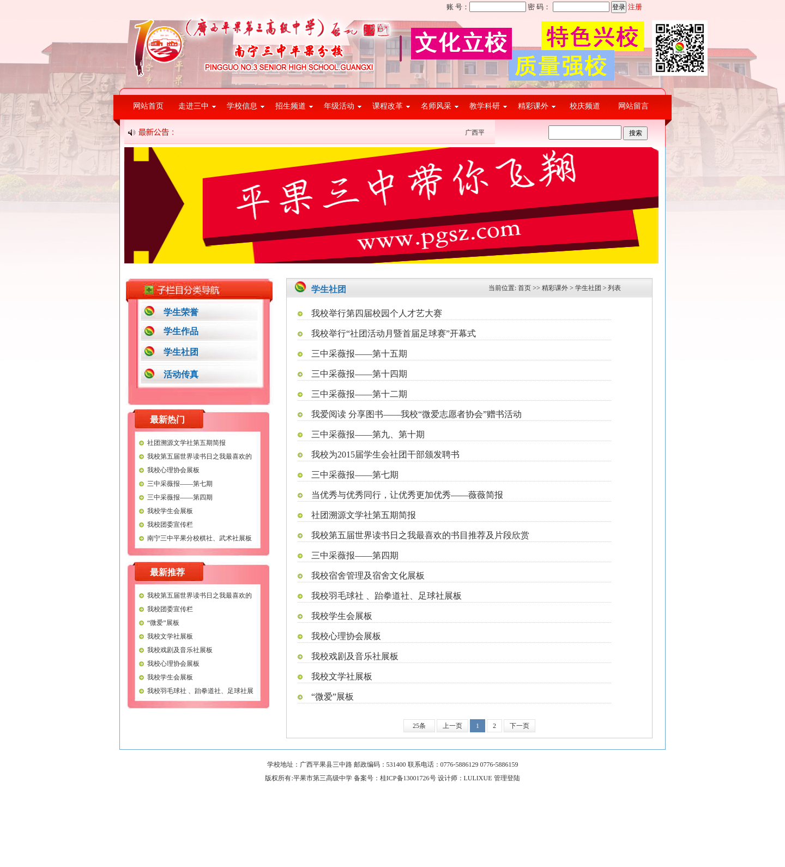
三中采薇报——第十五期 (359, 353)
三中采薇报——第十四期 (359, 373)
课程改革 (387, 106)
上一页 (452, 726)
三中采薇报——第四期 (180, 497)
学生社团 (181, 352)
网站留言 (633, 106)
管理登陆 (507, 778)
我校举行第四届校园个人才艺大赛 (376, 313)
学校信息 (242, 106)
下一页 (519, 726)
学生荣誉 (181, 312)
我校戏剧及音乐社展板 (180, 650)
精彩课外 (533, 106)
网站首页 (148, 106)
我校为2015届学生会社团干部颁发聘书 (385, 454)
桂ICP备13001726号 (408, 778)
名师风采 (436, 106)
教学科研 (484, 106)
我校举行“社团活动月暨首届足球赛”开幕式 (393, 333)
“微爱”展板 (163, 623)
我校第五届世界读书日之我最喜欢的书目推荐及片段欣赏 (420, 535)
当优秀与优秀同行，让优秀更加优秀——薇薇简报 (407, 494)
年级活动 (339, 106)
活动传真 (181, 374)
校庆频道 (585, 106)
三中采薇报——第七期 (180, 483)
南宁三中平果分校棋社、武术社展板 (199, 538)
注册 (635, 7)
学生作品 (181, 331)
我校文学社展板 (170, 636)
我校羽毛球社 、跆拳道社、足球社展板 (386, 595)
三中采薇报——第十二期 (359, 394)
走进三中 (193, 106)
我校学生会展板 (170, 511)
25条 (419, 726)
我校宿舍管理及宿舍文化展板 (368, 575)
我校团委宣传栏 (170, 524)
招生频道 (290, 106)
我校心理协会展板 (173, 470)
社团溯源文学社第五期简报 (186, 443)
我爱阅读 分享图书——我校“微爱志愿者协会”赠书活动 (416, 414)
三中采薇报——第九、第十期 (368, 434)
